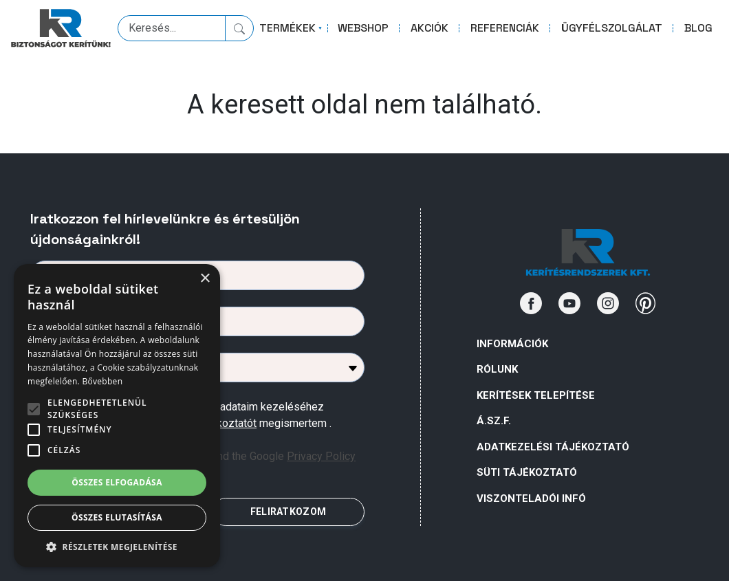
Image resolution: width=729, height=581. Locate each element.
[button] (117, 546)
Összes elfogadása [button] (117, 482)
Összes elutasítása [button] (117, 517)
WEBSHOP (363, 28)
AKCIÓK (429, 28)
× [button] (204, 279)
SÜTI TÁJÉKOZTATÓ (527, 472)
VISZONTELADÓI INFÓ (531, 498)
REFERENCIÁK (504, 28)
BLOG (698, 28)
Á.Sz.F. (494, 421)
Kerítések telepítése (536, 395)
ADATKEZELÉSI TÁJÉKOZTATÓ (553, 447)
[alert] (117, 415)
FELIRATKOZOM (288, 511)
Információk (512, 344)
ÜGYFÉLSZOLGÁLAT (611, 28)
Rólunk (497, 369)
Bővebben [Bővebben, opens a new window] (102, 381)
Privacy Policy (321, 456)
